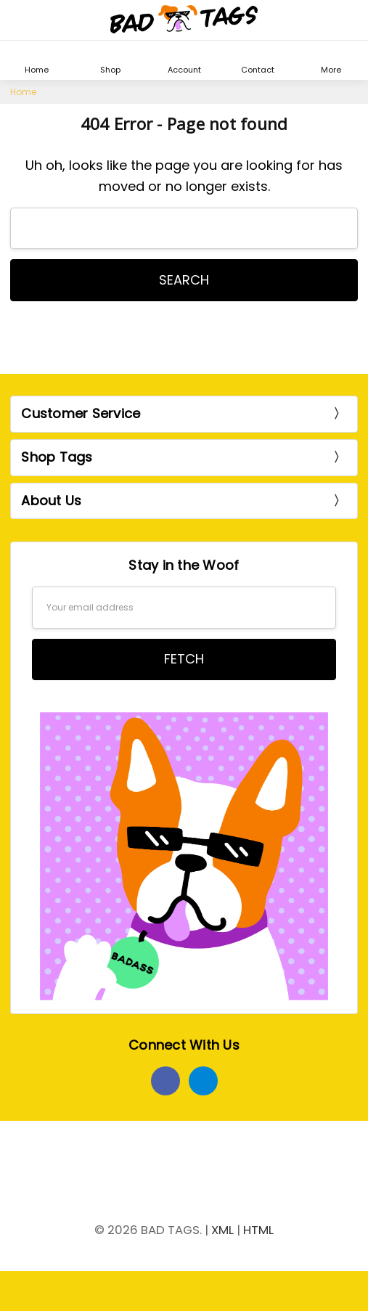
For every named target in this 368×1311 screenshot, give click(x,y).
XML (222, 1229)
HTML (258, 1229)
